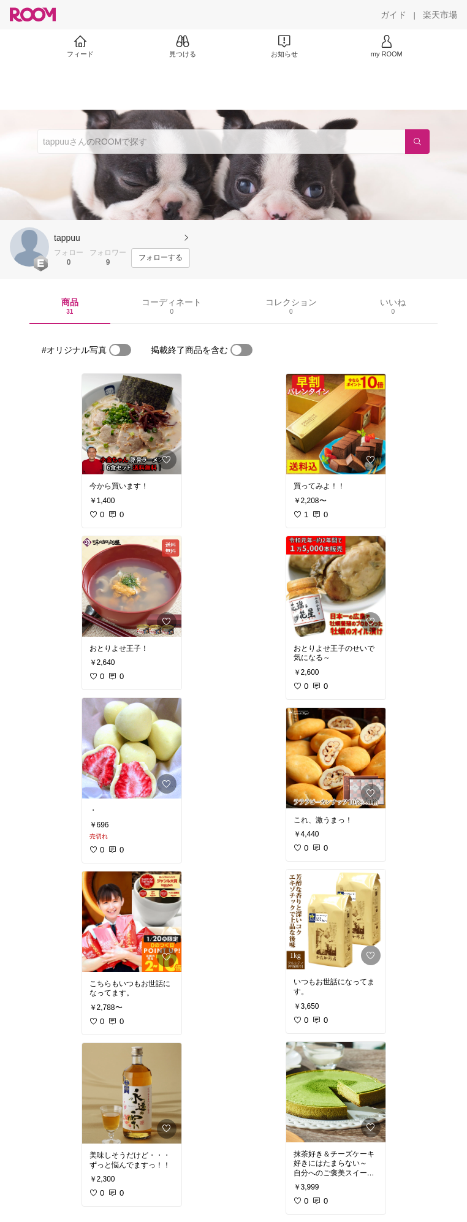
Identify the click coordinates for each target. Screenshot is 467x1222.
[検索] (417, 141)
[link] (131, 424)
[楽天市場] (440, 14)
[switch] (120, 350)
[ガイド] (393, 14)
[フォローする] (160, 258)
